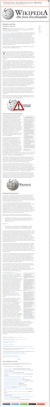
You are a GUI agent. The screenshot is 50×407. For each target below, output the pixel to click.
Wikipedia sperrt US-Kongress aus (10, 384)
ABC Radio (5, 302)
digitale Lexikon (24, 28)
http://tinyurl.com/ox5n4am (27, 290)
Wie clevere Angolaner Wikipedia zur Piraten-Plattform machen (16, 394)
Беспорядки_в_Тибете (27, 307)
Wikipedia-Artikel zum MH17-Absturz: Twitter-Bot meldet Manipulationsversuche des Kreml (15, 383)
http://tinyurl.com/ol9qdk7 (8, 344)
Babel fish (10, 38)
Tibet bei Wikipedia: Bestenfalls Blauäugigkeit (12, 377)
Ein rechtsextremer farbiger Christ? (11, 399)
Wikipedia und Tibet (6, 32)
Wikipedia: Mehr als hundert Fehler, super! (12, 379)
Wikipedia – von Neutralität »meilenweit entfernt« (13, 373)
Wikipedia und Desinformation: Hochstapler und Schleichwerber (16, 376)
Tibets (33, 281)
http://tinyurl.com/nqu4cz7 (27, 300)
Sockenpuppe (14, 292)
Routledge (13, 349)
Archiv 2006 (18, 339)
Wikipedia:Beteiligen (26, 150)
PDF (19, 349)
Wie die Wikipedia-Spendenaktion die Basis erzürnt (13, 380)
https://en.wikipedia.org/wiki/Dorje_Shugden (23, 346)
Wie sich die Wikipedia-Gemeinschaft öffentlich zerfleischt (15, 391)
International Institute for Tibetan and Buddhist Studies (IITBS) (15, 369)
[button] (42, 26)
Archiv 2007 (23, 339)
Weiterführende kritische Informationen (13, 366)
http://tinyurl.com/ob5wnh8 (27, 318)
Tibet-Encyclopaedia (8, 368)
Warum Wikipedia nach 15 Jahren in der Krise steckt (14, 388)
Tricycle (10, 302)
